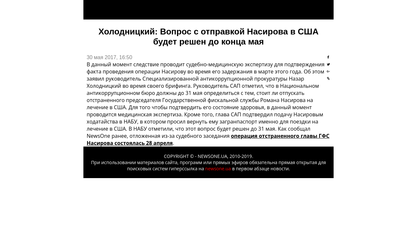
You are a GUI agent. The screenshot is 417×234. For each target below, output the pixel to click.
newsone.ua (218, 168)
